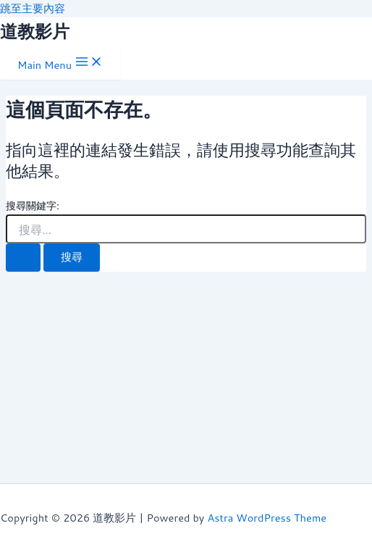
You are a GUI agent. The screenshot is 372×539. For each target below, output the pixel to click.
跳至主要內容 (32, 8)
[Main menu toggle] (60, 63)
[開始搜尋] (23, 257)
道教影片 (34, 31)
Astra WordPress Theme (266, 517)
